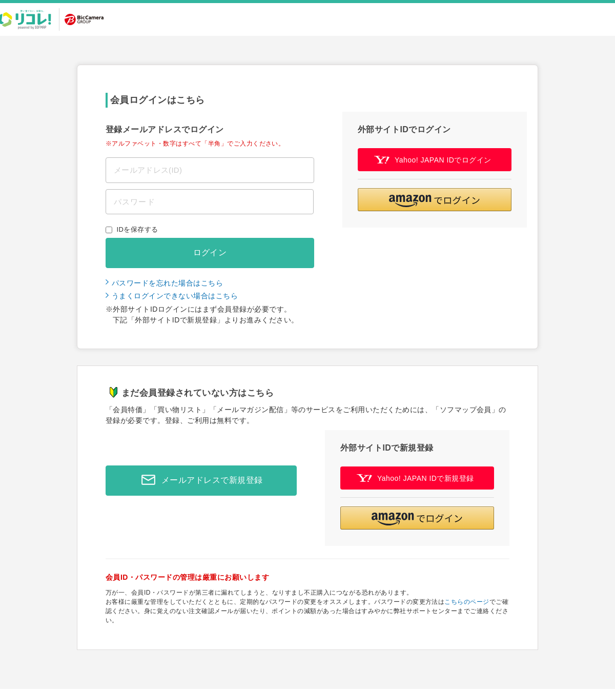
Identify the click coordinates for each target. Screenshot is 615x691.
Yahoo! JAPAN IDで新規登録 (415, 478)
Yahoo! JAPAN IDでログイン (432, 159)
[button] (434, 199)
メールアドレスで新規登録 (199, 480)
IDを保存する (137, 229)
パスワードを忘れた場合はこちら (167, 283)
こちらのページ (466, 601)
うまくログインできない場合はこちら (175, 296)
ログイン (210, 252)
